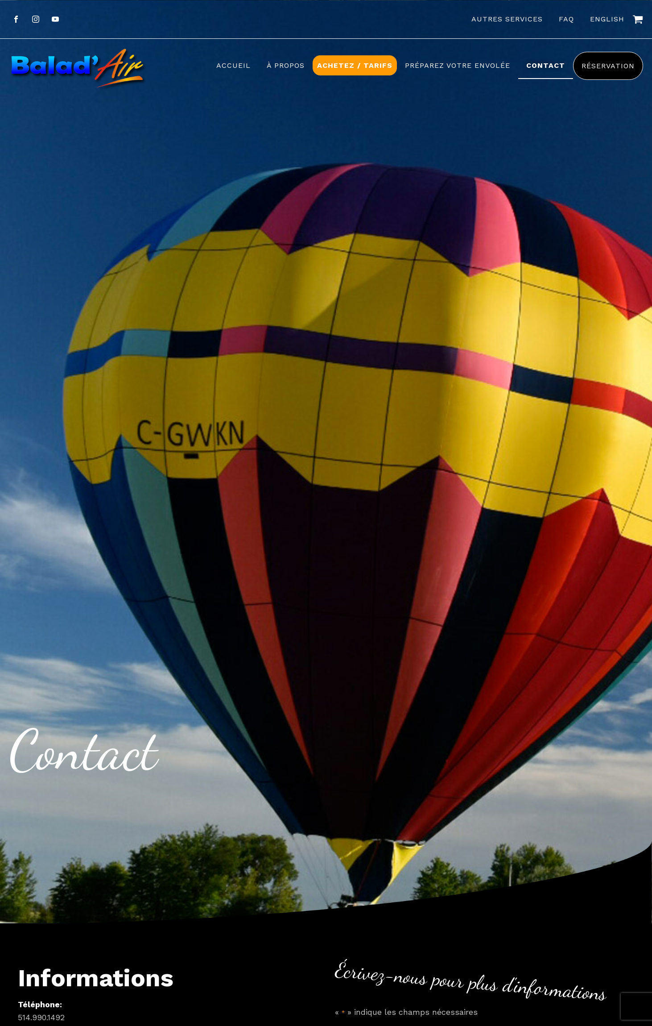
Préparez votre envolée (457, 65)
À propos (286, 65)
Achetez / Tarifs (354, 65)
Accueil (233, 65)
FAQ (566, 19)
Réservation (608, 66)
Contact (545, 65)
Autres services (507, 19)
